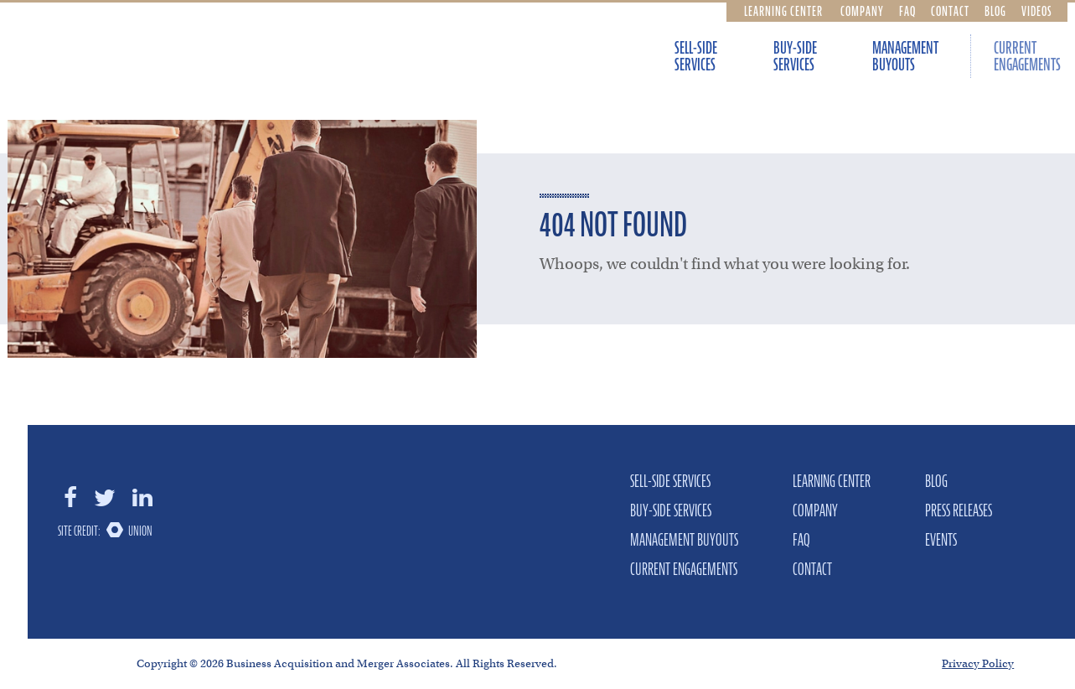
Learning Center (783, 11)
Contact (950, 11)
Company (862, 11)
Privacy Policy (978, 663)
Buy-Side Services (795, 56)
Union (140, 530)
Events (941, 540)
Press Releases (958, 510)
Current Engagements (683, 569)
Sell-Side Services (695, 56)
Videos (1036, 11)
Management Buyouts (905, 56)
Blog (995, 11)
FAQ (907, 11)
